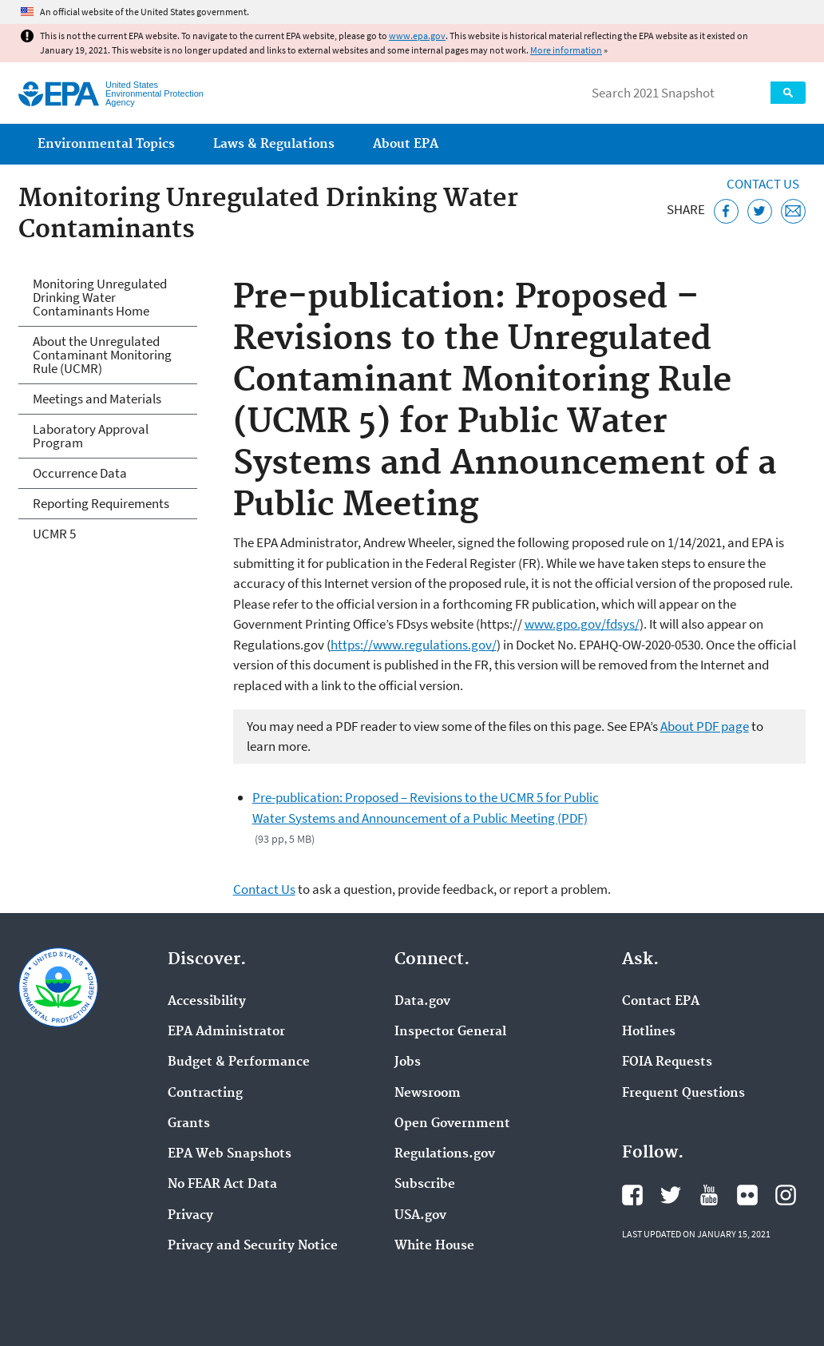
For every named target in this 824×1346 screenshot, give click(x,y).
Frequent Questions (683, 1093)
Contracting (205, 1093)
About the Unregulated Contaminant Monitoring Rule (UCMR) (102, 354)
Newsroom (427, 1093)
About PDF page (704, 726)
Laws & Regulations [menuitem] (274, 144)
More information (566, 50)
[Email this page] (793, 211)
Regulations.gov (444, 1154)
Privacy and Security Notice (253, 1246)
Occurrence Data (80, 473)
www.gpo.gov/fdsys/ (582, 624)
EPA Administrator (226, 1032)
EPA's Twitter (670, 1195)
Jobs (407, 1062)
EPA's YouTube (709, 1195)
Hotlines (648, 1032)
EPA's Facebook (632, 1195)
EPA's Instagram (785, 1195)
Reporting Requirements (101, 503)
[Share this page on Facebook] (726, 211)
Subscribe (424, 1184)
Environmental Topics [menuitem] (106, 144)
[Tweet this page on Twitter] (759, 211)
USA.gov (420, 1216)
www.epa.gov (417, 36)
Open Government (452, 1124)
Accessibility (207, 1002)
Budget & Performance (239, 1062)
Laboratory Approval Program (91, 435)
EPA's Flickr (747, 1195)
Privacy (190, 1216)
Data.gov (422, 1002)
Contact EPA (660, 1002)
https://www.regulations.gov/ (414, 644)
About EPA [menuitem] (405, 144)
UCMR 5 (54, 533)
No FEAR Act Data (222, 1184)
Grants (189, 1124)
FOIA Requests (667, 1062)
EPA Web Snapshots (229, 1154)
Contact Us (763, 184)
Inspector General (450, 1032)
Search (788, 92)
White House (434, 1246)
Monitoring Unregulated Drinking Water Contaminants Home (100, 297)
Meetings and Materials (97, 398)
